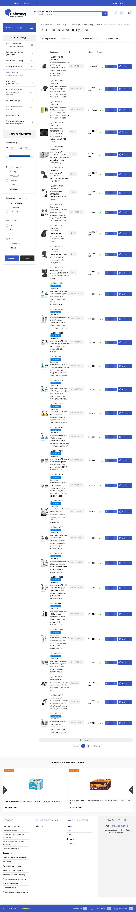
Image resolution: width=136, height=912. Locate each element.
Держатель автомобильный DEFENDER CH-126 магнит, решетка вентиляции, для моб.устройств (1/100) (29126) (58, 134)
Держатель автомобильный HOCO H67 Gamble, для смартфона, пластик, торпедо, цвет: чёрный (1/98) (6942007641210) (58, 415)
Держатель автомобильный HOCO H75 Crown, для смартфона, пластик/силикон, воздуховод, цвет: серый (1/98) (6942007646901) (58, 540)
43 (32, 115)
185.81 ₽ (92, 254)
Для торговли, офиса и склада (14, 875)
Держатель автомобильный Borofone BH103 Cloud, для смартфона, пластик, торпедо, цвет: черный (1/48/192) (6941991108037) (59, 514)
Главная (15, 3)
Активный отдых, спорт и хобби (14, 879)
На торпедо (14, 207)
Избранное (39, 826)
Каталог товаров (19, 27)
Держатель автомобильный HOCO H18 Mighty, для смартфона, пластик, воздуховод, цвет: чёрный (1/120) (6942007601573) (59, 213)
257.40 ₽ (91, 723)
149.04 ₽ (92, 683)
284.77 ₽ (92, 174)
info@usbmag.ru (45, 14)
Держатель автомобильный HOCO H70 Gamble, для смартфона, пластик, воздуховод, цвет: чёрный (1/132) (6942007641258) (59, 439)
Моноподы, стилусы (13, 101)
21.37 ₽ (54, 807)
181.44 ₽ (92, 701)
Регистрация (124, 3)
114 (31, 108)
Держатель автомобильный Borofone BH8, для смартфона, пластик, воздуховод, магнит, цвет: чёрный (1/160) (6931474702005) (59, 90)
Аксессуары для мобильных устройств (13, 836)
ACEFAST (13, 172)
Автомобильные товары (12, 866)
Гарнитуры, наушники (14, 66)
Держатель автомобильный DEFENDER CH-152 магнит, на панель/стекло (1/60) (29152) (59, 175)
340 (31, 92)
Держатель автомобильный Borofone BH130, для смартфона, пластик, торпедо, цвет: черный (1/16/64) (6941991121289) (59, 665)
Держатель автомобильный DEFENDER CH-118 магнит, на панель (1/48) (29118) (59, 194)
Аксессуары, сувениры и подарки (15, 892)
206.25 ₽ (91, 413)
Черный (13, 248)
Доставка (70, 839)
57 (32, 61)
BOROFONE (14, 176)
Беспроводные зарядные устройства (15, 53)
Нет (11, 230)
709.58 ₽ (91, 639)
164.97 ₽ (91, 460)
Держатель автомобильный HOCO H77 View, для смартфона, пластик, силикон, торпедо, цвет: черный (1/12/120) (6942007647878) (59, 296)
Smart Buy (14, 189)
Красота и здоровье (10, 883)
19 (32, 122)
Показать (12, 258)
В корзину (124, 66)
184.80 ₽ (92, 233)
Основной (26, 908)
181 (31, 66)
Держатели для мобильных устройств (14, 73)
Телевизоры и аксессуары (13, 870)
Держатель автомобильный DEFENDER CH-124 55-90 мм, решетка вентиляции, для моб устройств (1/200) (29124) (59, 156)
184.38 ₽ (91, 538)
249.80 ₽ (91, 485)
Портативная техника (11, 849)
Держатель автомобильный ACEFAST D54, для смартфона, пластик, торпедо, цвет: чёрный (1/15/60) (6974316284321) (59, 565)
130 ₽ (92, 66)
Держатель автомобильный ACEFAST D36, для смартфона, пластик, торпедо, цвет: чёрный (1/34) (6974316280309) (59, 641)
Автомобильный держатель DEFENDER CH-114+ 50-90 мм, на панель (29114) (59, 274)
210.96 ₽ (91, 366)
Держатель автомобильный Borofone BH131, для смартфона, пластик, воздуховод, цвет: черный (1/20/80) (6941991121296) (59, 463)
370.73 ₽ (91, 614)
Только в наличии (114, 39)
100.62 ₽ (91, 511)
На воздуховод (16, 203)
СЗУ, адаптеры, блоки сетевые (14, 108)
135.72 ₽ (92, 88)
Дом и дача (7, 862)
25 (32, 45)
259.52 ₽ (92, 192)
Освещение (7, 853)
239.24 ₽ (91, 389)
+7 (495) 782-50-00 (43, 11)
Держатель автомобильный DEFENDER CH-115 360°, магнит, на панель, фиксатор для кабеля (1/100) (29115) (58, 256)
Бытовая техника (9, 888)
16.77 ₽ (97, 807)
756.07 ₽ (91, 342)
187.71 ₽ (91, 587)
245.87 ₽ (91, 437)
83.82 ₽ (92, 154)
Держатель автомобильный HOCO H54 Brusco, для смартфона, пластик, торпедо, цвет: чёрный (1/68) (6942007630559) (58, 725)
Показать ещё (86, 740)
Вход (115, 3)
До (21, 148)
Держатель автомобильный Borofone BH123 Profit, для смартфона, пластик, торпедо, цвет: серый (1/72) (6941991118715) (59, 321)
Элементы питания (10, 830)
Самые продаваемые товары (68, 762)
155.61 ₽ (91, 212)
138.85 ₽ (92, 272)
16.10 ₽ (11, 807)
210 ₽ (92, 110)
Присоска (14, 211)
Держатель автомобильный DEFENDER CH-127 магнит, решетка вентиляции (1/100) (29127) (57, 234)
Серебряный (15, 244)
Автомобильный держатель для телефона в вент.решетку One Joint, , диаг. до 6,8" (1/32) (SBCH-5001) (59, 685)
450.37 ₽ (91, 294)
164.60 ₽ (92, 132)
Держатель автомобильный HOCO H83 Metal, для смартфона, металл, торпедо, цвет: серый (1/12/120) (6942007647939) (59, 345)
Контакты (70, 843)
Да (11, 225)
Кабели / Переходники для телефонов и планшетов (14, 92)
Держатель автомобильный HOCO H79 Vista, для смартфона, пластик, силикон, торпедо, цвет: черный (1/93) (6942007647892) (59, 392)
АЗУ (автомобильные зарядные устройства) (14, 45)
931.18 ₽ (91, 563)
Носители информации (11, 826)
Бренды (69, 835)
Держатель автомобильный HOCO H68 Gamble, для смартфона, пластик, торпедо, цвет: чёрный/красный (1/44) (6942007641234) (58, 617)
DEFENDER (14, 180)
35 (32, 74)
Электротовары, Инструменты (14, 857)
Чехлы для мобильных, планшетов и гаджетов (15, 122)
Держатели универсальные (12, 82)
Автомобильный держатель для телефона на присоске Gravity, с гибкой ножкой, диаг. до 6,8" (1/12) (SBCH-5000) (59, 703)
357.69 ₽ (91, 319)
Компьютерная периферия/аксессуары (13, 843)
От (7, 148)
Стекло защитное (12, 115)
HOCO (12, 185)
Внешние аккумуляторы (15, 61)
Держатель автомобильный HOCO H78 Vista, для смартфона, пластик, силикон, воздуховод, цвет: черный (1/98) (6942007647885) (59, 368)
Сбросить (27, 258)
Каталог (27, 3)
